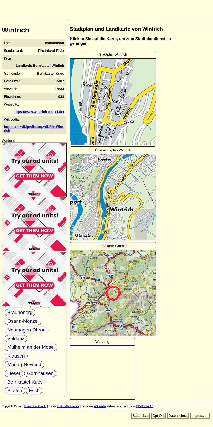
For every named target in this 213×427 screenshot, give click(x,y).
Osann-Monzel (23, 321)
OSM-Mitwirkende (68, 406)
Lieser (13, 373)
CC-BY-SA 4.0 (144, 406)
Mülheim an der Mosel (31, 347)
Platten (14, 390)
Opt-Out (158, 416)
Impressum (200, 416)
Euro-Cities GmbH (35, 406)
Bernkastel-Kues (25, 382)
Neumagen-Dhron (26, 330)
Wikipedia (100, 406)
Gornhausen (40, 373)
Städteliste (140, 416)
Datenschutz (178, 416)
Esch (34, 390)
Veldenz (16, 338)
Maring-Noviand (24, 364)
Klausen (16, 356)
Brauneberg (19, 312)
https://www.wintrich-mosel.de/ (39, 112)
